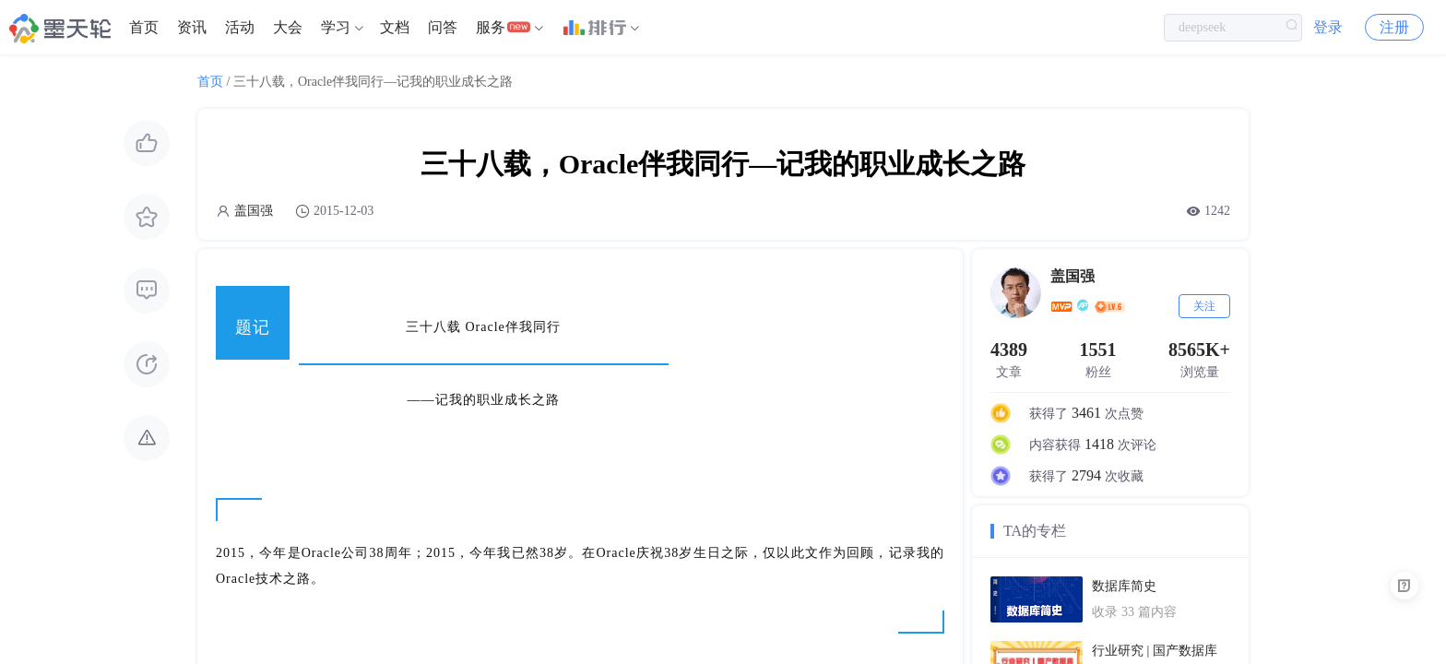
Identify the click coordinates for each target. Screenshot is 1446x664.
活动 (240, 27)
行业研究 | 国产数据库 (1154, 651)
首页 (144, 27)
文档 (394, 27)
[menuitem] (144, 27)
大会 (287, 27)
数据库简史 (1124, 586)
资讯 (192, 27)
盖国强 (253, 211)
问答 (442, 27)
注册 (1394, 27)
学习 (335, 27)
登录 (1328, 27)
